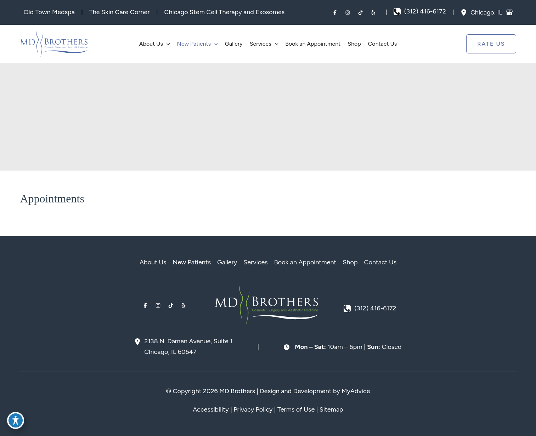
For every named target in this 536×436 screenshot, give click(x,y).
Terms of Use (296, 409)
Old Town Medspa (49, 12)
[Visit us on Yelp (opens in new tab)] (373, 12)
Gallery (227, 262)
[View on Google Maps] (509, 12)
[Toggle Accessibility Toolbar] (15, 420)
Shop (350, 262)
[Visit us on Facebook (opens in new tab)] (335, 12)
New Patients (192, 262)
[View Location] (465, 12)
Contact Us (380, 262)
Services (255, 262)
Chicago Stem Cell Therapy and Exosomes (224, 12)
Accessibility (210, 409)
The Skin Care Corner (119, 12)
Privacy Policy (252, 409)
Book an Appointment (305, 262)
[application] (166, 44)
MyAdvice (356, 391)
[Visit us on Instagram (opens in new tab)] (348, 12)
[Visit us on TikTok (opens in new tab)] (360, 12)
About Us (153, 262)
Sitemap (331, 409)
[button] (491, 43)
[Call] (420, 11)
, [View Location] (487, 12)
